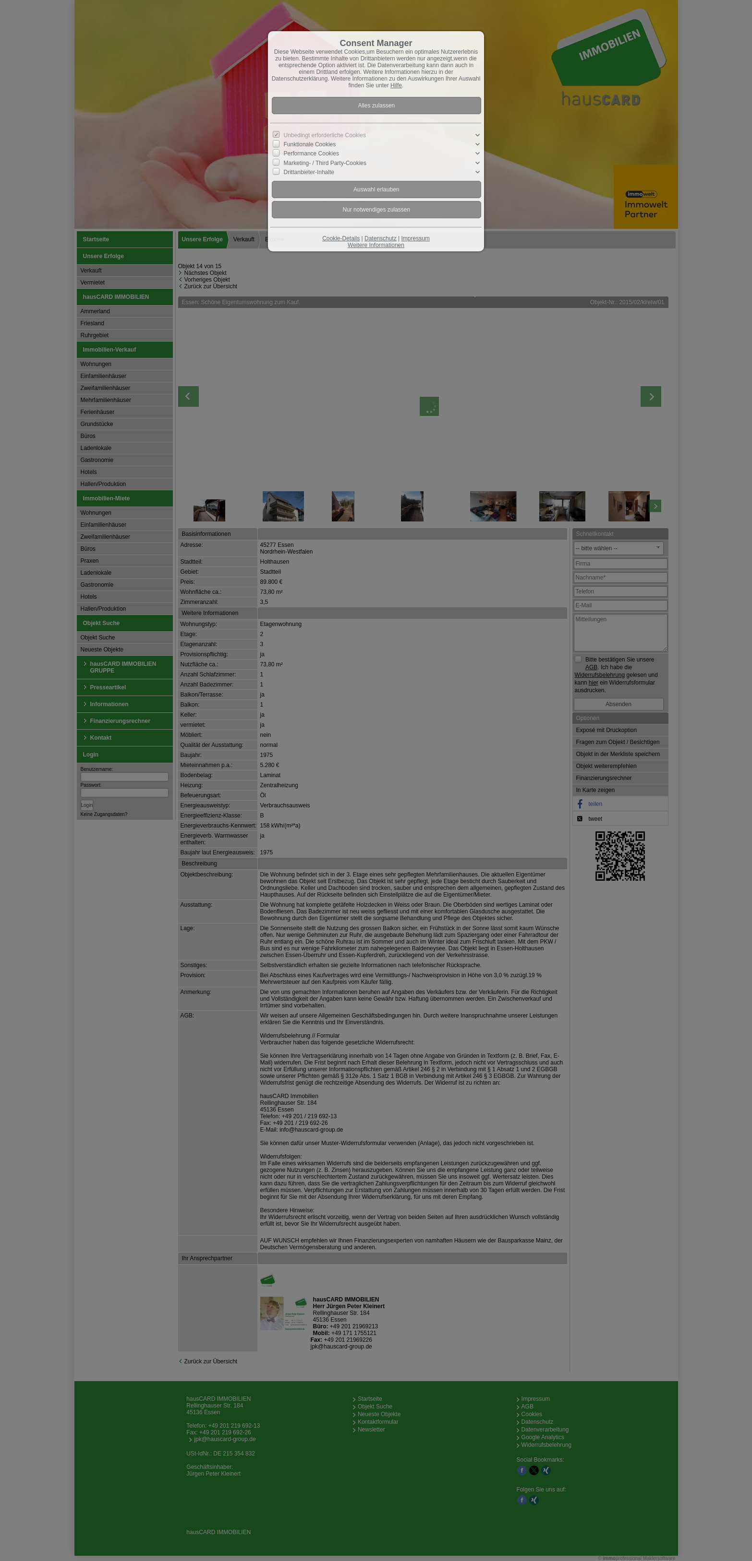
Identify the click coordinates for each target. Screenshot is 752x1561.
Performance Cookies (311, 153)
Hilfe (396, 85)
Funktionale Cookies (310, 144)
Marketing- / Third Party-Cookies (325, 162)
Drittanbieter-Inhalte (309, 172)
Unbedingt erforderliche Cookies (325, 135)
